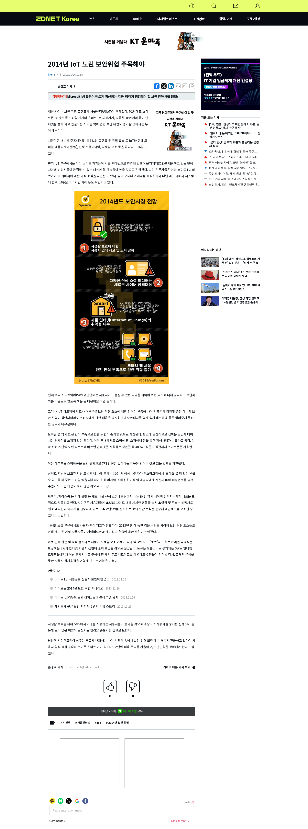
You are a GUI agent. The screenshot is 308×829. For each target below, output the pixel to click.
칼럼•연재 (225, 18)
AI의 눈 (138, 18)
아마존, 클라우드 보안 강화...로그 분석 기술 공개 (86, 597)
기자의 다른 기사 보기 (179, 667)
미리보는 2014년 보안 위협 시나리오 (79, 588)
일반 (50, 74)
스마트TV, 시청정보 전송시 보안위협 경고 (82, 579)
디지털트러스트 (167, 18)
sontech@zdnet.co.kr (85, 667)
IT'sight (198, 18)
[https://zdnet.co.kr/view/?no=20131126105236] (157, 86)
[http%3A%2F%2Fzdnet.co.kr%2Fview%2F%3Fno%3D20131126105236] (171, 86)
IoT (99, 722)
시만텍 (67, 722)
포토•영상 (253, 18)
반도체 (114, 18)
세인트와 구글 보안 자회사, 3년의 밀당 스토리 (85, 606)
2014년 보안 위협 (118, 722)
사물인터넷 (83, 722)
